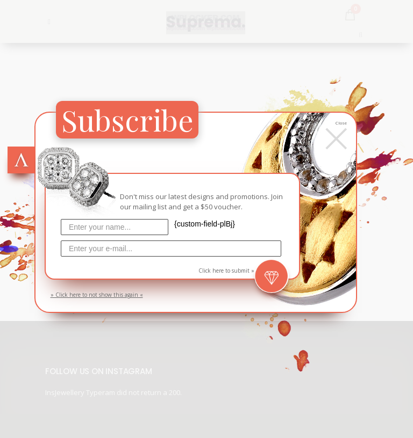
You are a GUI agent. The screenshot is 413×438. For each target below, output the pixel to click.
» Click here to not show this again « (97, 294)
